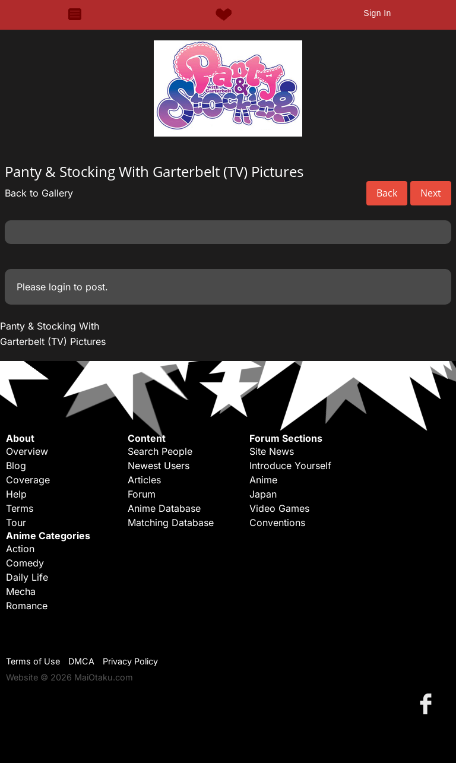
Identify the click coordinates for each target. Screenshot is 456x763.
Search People (160, 451)
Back (386, 193)
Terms (19, 508)
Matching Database (171, 522)
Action (20, 549)
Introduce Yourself (290, 465)
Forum (142, 494)
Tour (16, 522)
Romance (27, 606)
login (60, 287)
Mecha (21, 591)
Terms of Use (33, 661)
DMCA (81, 661)
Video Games (279, 508)
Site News (271, 451)
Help (16, 494)
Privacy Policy (130, 661)
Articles (144, 480)
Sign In (377, 13)
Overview (27, 451)
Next (430, 193)
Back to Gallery (39, 193)
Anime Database (164, 508)
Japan (263, 494)
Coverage (28, 480)
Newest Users (158, 465)
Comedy (25, 563)
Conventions (277, 522)
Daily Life (27, 577)
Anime (263, 480)
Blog (16, 465)
